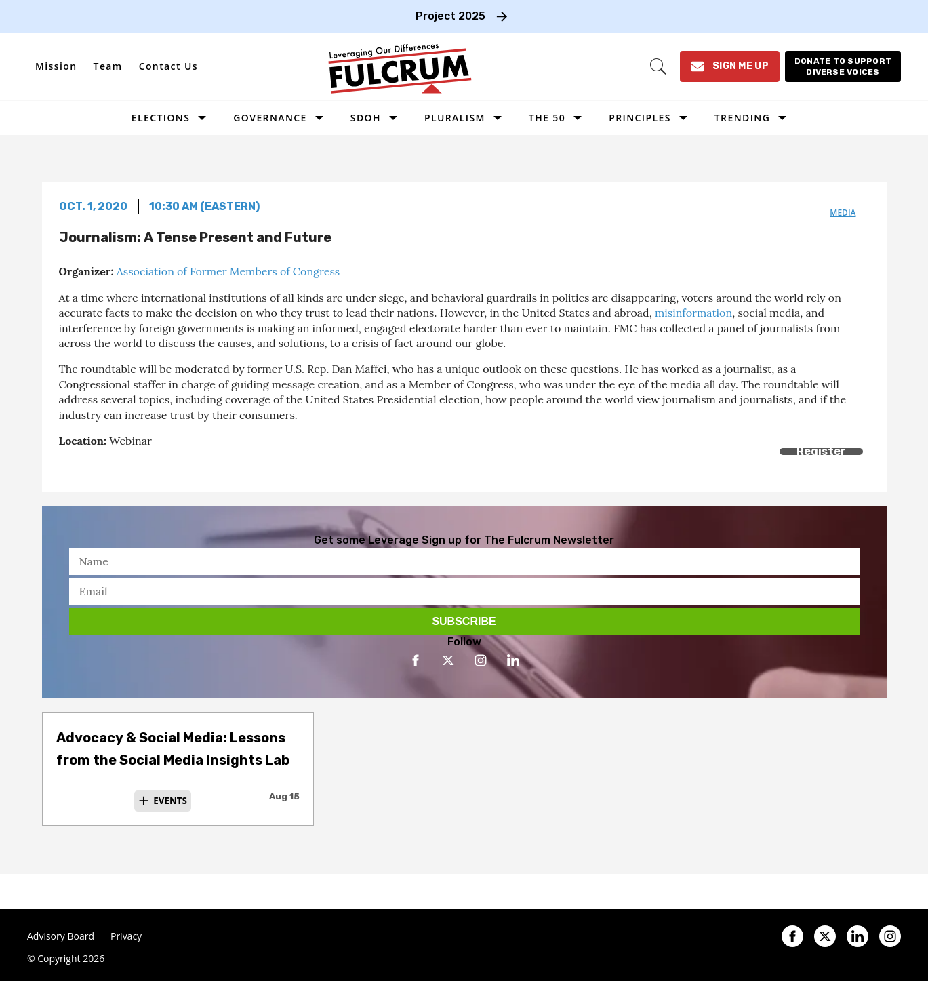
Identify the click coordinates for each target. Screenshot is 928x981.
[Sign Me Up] (730, 66)
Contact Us (168, 66)
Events (170, 801)
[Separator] (128, 466)
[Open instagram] (480, 660)
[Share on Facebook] (67, 466)
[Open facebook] (415, 660)
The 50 (547, 117)
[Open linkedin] (513, 660)
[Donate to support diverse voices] (843, 66)
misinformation (693, 312)
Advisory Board (60, 936)
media (842, 212)
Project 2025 (450, 15)
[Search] (658, 66)
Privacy (126, 936)
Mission (56, 66)
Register (821, 451)
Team (108, 66)
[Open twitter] (448, 660)
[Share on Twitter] (97, 466)
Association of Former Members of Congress (228, 271)
